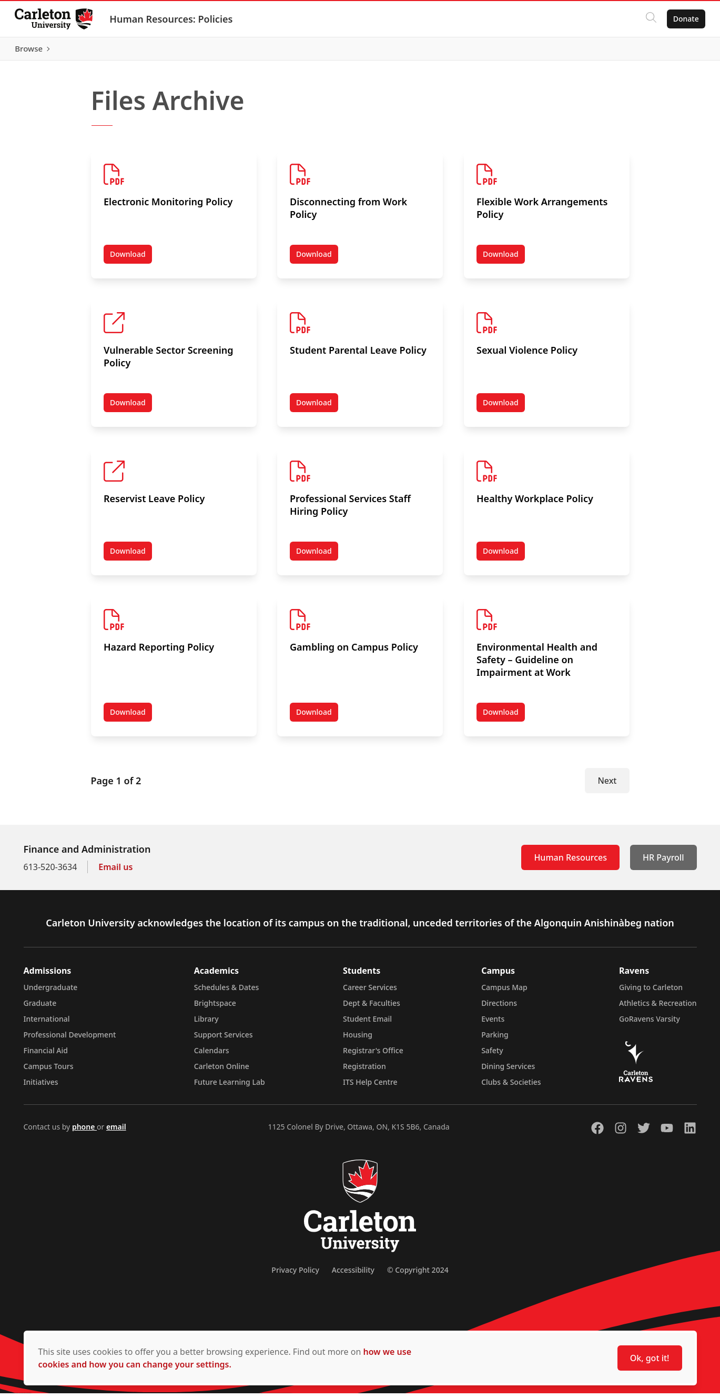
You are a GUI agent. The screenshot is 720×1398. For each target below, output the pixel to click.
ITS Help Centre (370, 1087)
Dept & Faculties (371, 1008)
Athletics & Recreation (657, 1008)
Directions (499, 1008)
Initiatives (41, 1087)
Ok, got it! (650, 1358)
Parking (495, 1039)
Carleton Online (221, 1071)
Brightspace (215, 1008)
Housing (357, 1039)
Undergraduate (51, 992)
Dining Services (508, 1071)
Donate (684, 19)
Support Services (223, 1039)
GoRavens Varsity (649, 1023)
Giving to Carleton (651, 992)
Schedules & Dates (226, 992)
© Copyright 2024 (418, 1275)
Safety (492, 1055)
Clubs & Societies (511, 1087)
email (116, 1131)
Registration (364, 1071)
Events (492, 1023)
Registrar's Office (373, 1055)
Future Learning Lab (229, 1087)
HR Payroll (663, 862)
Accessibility (353, 1275)
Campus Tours (49, 1071)
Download (131, 261)
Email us (115, 871)
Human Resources (570, 862)
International (47, 1023)
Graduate (40, 1008)
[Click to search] (649, 18)
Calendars (211, 1055)
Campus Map (504, 992)
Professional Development (70, 1039)
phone (84, 1131)
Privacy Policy (295, 1275)
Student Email (367, 1023)
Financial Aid (46, 1055)
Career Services (370, 992)
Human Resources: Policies (173, 19)
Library (206, 1023)
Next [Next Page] (606, 785)
